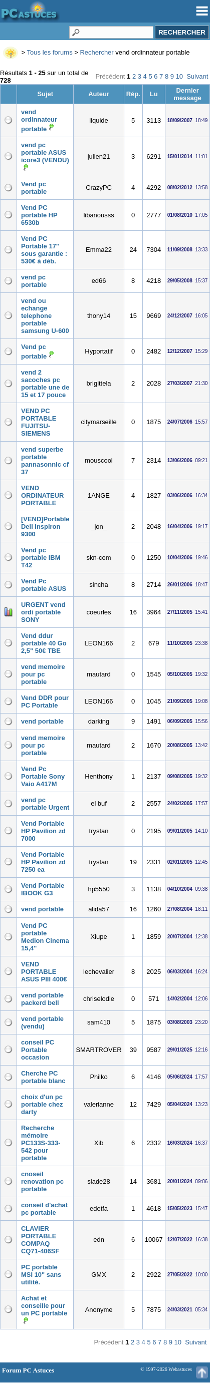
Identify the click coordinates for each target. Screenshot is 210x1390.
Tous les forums (50, 52)
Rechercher (96, 52)
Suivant (197, 76)
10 (179, 76)
